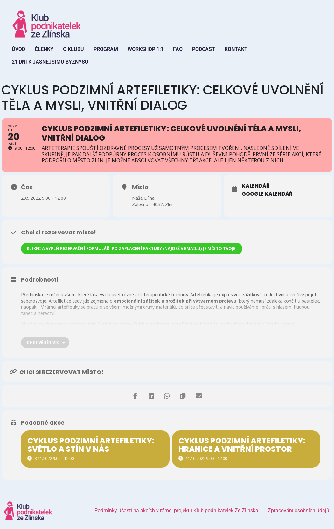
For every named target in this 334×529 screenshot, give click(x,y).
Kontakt (236, 49)
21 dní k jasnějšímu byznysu (50, 62)
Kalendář (256, 186)
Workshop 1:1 (146, 49)
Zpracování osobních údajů (298, 510)
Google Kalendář (267, 194)
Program (106, 49)
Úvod (18, 49)
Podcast (203, 49)
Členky (44, 49)
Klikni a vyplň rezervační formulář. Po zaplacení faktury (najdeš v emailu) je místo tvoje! (132, 248)
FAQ (178, 49)
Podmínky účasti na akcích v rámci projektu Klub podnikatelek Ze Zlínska (176, 510)
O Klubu (73, 49)
